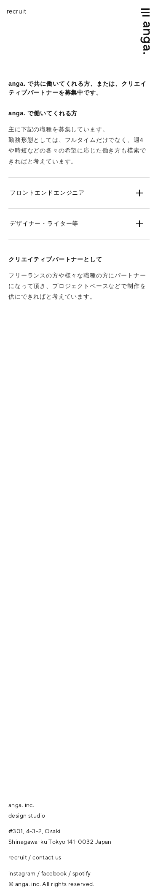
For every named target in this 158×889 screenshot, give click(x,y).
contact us (46, 857)
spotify (81, 873)
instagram (22, 873)
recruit (17, 857)
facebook (54, 873)
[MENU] (145, 12)
